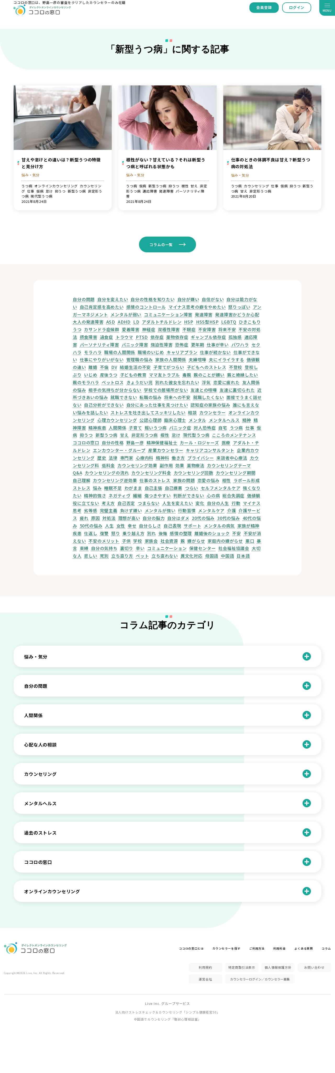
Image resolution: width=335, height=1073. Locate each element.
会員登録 (264, 7)
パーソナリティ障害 (99, 344)
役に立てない (86, 503)
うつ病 (236, 427)
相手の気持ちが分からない (114, 390)
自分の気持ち (104, 548)
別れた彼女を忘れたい (177, 382)
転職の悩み (150, 397)
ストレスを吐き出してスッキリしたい (147, 412)
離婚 (92, 367)
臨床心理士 (175, 420)
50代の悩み (91, 525)
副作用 (166, 465)
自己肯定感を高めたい (102, 307)
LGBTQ (228, 322)
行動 (236, 503)
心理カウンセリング (117, 420)
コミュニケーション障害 (168, 314)
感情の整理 (181, 533)
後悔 (163, 533)
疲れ (84, 518)
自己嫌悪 (173, 488)
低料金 (108, 465)
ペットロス (113, 382)
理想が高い (129, 518)
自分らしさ (150, 525)
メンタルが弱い (125, 314)
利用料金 (279, 948)
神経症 (148, 329)
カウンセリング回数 (194, 473)
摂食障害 (88, 337)
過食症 (106, 337)
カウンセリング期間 (236, 473)
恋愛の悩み (209, 480)
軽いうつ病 (156, 427)
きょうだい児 (139, 382)
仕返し (90, 533)
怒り (115, 533)
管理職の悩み (139, 359)
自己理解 (81, 480)
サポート (192, 525)
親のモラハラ (86, 382)
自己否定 (126, 503)
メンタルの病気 (219, 525)
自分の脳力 (154, 518)
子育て (135, 427)
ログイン (296, 7)
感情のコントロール (146, 307)
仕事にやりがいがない (102, 359)
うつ (77, 329)
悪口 (249, 541)
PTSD (142, 337)
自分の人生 (218, 503)
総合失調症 (233, 495)
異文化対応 (192, 556)
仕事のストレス (154, 480)
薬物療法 (195, 465)
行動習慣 (187, 510)
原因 (95, 518)
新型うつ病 (107, 435)
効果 (179, 465)
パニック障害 (135, 344)
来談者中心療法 (231, 458)
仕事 (249, 427)
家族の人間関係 (170, 359)
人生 (109, 525)
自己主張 (153, 488)
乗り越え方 (133, 533)
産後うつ (109, 375)
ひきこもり (250, 322)
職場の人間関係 (119, 352)
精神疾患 (97, 427)
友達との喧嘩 (204, 390)
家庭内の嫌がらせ (225, 541)
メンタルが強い (160, 510)
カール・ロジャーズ (199, 442)
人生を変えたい (177, 503)
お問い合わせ (314, 967)
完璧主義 (109, 510)
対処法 (109, 518)
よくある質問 (303, 948)
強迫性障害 (162, 344)
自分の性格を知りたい (153, 299)
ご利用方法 (257, 948)
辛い (140, 548)
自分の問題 (84, 299)
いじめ (90, 375)
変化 (200, 503)
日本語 (243, 556)
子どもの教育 (133, 375)
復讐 (104, 533)
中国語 (227, 556)
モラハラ (93, 352)
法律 (113, 458)
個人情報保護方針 (278, 967)
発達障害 (204, 314)
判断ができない (188, 495)
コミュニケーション (167, 548)
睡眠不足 (113, 488)
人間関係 (117, 427)
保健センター (202, 548)
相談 (192, 412)
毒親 (186, 375)
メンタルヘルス (224, 420)
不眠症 (189, 329)
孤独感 (235, 337)
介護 (231, 510)
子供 (126, 541)
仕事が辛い (218, 344)
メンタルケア (211, 510)
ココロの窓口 (86, 442)
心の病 (213, 495)
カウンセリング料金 (151, 473)
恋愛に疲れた (226, 382)
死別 (104, 556)
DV (114, 367)
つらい (191, 488)
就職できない (123, 397)
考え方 (108, 503)
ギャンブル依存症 (208, 337)
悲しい (90, 556)
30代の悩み (228, 518)
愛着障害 (130, 329)
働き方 (178, 458)
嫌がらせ (196, 541)
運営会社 (205, 979)
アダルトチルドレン (162, 322)
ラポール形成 (246, 480)
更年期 (197, 344)
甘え (124, 435)
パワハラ (240, 344)
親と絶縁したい (242, 375)
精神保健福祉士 (162, 442)
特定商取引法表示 (241, 967)
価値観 (253, 495)
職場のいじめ (151, 352)
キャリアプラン (182, 352)
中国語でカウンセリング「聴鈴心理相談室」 (167, 1019)
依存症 (157, 337)
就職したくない (208, 397)
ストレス (81, 488)
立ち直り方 (122, 556)
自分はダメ (178, 518)
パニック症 (180, 427)
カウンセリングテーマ (229, 465)
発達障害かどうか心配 (237, 314)
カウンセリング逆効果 (115, 480)
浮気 (206, 382)
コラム (326, 948)
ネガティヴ (119, 495)
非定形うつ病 (144, 435)
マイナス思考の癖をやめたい (197, 307)
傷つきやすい (157, 495)
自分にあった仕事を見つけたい (157, 405)
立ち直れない (165, 556)
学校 (137, 541)
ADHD (124, 322)
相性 (226, 480)
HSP (188, 322)
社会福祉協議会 (233, 548)
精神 (246, 420)
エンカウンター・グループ (119, 450)
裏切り (126, 548)
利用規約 (205, 967)
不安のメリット (103, 541)
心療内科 (144, 458)
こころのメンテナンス (234, 435)
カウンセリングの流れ (107, 473)
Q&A (77, 473)
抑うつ (86, 435)
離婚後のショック (212, 533)
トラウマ (124, 337)
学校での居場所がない (166, 390)
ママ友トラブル (164, 375)
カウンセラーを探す (227, 948)
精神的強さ (95, 495)
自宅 (222, 427)
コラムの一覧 (161, 244)
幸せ (132, 525)
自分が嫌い (188, 299)
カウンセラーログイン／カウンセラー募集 (260, 979)
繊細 (137, 495)
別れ (151, 533)
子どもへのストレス (207, 367)
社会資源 (169, 541)
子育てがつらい (168, 367)
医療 (226, 442)
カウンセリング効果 (137, 465)
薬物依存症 (177, 337)
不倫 (104, 367)
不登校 (235, 367)
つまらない (149, 503)
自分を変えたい (112, 299)
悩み (97, 488)
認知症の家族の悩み (210, 405)
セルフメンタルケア (221, 488)
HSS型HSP (207, 322)
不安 (236, 533)
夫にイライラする (226, 359)
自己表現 (172, 525)
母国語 (212, 556)
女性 (120, 525)
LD (136, 322)
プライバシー (200, 458)
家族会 (151, 541)
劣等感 (90, 510)
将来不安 (227, 329)
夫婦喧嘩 (197, 359)
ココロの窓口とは (191, 948)
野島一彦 (135, 442)
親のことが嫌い (209, 375)
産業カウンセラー (165, 450)
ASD (110, 322)
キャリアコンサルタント (210, 450)
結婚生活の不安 (135, 367)
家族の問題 (184, 480)
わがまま (133, 488)
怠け (176, 435)
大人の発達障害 (88, 322)
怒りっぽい (239, 307)
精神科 (162, 458)
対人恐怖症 (205, 427)
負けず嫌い (131, 510)
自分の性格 (113, 442)
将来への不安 (177, 397)
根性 (164, 435)
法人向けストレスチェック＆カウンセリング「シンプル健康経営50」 (167, 1012)
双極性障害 (169, 329)
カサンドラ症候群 (101, 329)
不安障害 (207, 329)
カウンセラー (212, 412)
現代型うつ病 (196, 435)
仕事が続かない (215, 352)
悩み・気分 (30, 174)
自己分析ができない (104, 405)
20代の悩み (203, 518)
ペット (142, 556)
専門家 (126, 458)
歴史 (101, 458)
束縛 (84, 548)
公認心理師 (150, 420)
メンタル (197, 420)
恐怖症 (181, 344)
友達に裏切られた (237, 390)
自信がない (213, 299)
